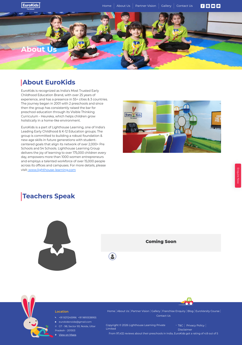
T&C (180, 325)
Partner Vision (145, 6)
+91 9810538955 (87, 317)
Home (106, 6)
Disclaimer (185, 329)
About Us (123, 6)
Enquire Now (238, 175)
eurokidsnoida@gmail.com (75, 321)
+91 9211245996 (68, 317)
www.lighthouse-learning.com (52, 170)
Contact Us (184, 6)
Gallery (166, 6)
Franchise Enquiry (173, 311)
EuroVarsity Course (208, 311)
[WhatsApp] (218, 6)
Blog (191, 311)
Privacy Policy (195, 325)
